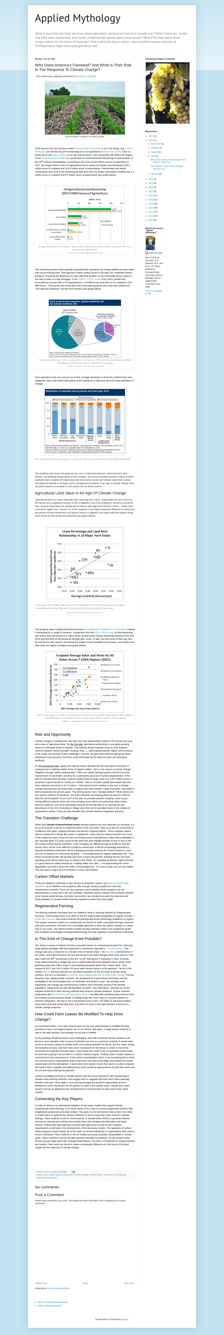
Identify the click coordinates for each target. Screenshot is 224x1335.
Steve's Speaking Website (50, 1306)
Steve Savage (155, 253)
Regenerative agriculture (46, 1178)
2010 (151, 220)
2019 (151, 183)
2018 (151, 187)
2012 (151, 212)
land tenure (108, 1175)
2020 (151, 179)
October (155, 148)
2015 (151, 199)
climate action (68, 1175)
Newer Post (41, 1283)
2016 (151, 195)
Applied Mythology (77, 18)
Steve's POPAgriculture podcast (52, 1302)
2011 (151, 216)
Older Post (129, 1283)
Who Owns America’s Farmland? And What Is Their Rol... (167, 161)
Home (85, 1283)
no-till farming (120, 1175)
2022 (151, 140)
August (154, 152)
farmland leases (96, 1175)
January (155, 174)
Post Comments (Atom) (59, 1288)
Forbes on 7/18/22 (85, 76)
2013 (151, 208)
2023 (151, 136)
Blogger (124, 1319)
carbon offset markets (52, 1175)
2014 (151, 204)
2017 (151, 191)
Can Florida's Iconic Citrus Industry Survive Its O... (166, 167)
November (156, 144)
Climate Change (81, 1175)
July (153, 156)
